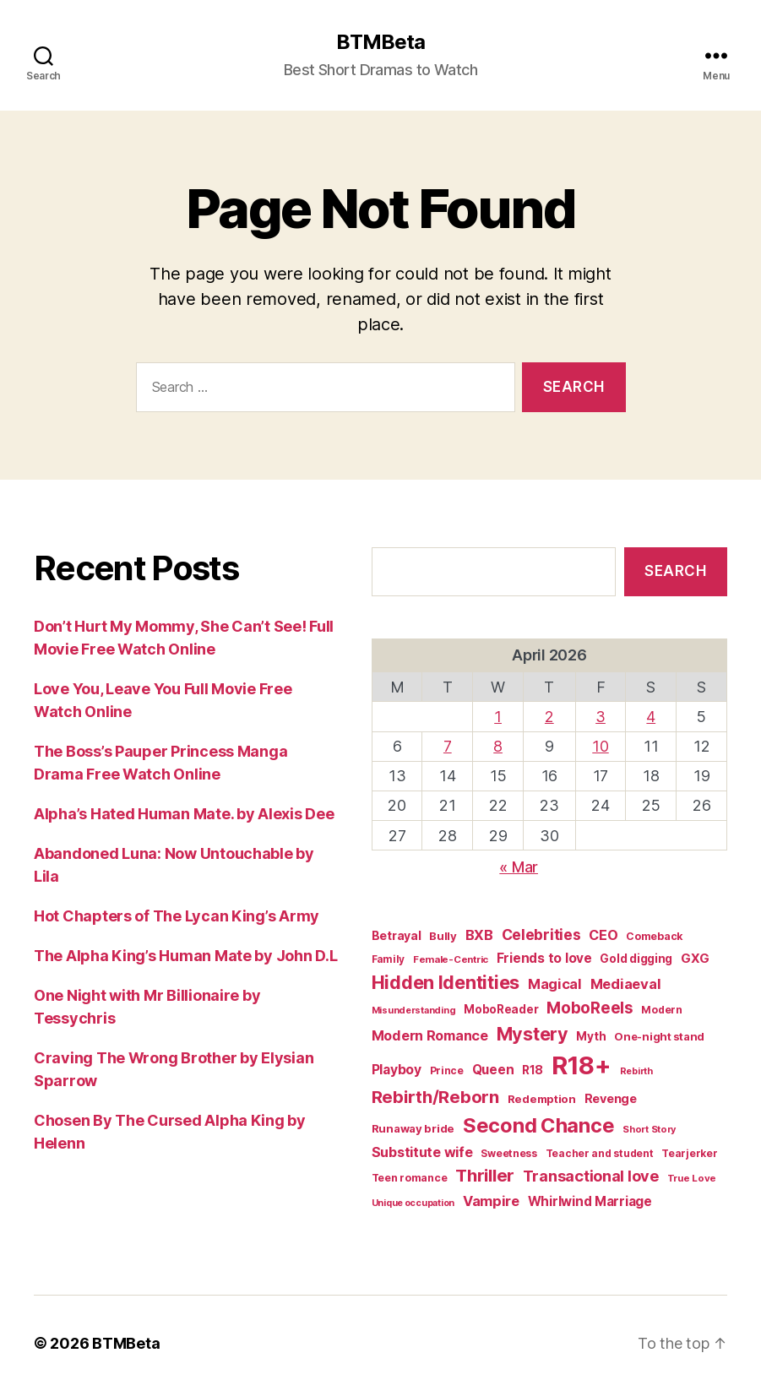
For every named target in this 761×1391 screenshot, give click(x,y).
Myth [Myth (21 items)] (591, 1036)
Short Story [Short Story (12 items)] (649, 1129)
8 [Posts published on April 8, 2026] (498, 746)
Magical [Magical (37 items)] (555, 983)
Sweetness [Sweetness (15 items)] (509, 1153)
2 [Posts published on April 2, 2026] (549, 716)
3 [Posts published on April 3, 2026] (600, 716)
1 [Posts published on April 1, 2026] (498, 716)
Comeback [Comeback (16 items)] (654, 936)
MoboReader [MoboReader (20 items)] (501, 1009)
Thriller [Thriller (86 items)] (484, 1175)
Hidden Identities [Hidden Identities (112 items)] (445, 982)
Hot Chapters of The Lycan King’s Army (176, 916)
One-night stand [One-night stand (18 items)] (659, 1036)
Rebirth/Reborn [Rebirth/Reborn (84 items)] (435, 1096)
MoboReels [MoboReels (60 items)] (589, 1008)
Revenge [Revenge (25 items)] (610, 1098)
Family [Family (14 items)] (388, 959)
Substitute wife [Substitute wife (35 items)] (422, 1152)
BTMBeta (380, 42)
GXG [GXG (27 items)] (695, 958)
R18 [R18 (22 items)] (532, 1070)
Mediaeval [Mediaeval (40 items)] (625, 983)
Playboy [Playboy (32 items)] (396, 1070)
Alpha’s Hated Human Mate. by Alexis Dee (184, 814)
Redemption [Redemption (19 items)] (542, 1099)
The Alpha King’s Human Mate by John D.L (185, 955)
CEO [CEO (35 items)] (603, 934)
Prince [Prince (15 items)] (447, 1070)
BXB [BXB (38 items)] (479, 934)
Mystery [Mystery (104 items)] (532, 1034)
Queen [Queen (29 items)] (493, 1070)
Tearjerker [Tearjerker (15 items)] (689, 1153)
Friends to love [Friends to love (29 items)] (544, 958)
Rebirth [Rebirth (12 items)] (636, 1071)
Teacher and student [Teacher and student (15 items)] (600, 1153)
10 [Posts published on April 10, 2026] (600, 746)
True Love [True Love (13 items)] (692, 1178)
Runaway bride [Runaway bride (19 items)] (413, 1128)
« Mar (518, 867)
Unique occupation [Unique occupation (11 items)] (413, 1203)
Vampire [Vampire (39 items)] (491, 1201)
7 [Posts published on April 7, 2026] (447, 746)
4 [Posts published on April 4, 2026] (650, 716)
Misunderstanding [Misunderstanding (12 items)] (414, 1010)
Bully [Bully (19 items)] (443, 936)
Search (675, 570)
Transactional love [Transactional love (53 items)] (591, 1175)
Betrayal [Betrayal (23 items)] (396, 935)
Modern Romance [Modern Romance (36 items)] (430, 1035)
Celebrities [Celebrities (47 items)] (541, 934)
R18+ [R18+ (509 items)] (582, 1065)
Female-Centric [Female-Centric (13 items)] (450, 959)
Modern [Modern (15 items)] (661, 1009)
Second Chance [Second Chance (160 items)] (539, 1125)
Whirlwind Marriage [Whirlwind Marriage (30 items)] (590, 1201)
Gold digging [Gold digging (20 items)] (636, 958)
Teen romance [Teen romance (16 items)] (410, 1177)
